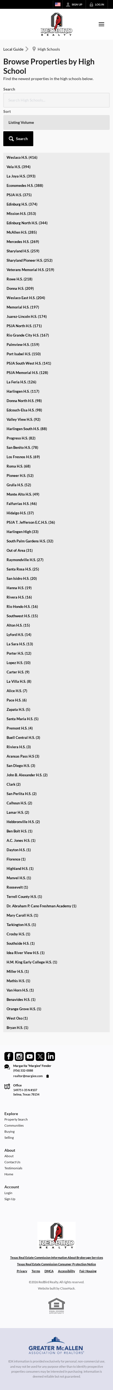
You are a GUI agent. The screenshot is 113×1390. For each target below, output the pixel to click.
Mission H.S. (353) (21, 213)
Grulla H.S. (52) (19, 485)
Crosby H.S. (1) (18, 934)
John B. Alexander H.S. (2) (27, 775)
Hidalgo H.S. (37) (20, 513)
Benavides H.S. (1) (21, 999)
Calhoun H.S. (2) (19, 803)
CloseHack (67, 1288)
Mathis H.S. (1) (18, 981)
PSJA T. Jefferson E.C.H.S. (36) (31, 522)
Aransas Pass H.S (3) (23, 756)
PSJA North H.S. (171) (24, 326)
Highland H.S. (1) (20, 868)
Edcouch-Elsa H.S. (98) (24, 410)
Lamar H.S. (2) (18, 812)
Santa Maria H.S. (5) (22, 719)
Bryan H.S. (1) (17, 1027)
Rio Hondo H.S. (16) (22, 606)
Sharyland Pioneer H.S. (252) (30, 260)
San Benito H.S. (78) (22, 447)
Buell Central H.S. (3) (23, 737)
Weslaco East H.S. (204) (26, 298)
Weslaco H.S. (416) (22, 157)
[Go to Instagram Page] (19, 1056)
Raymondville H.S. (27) (25, 560)
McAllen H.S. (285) (22, 232)
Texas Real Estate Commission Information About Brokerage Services (56, 1257)
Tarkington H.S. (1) (21, 924)
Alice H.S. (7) (17, 691)
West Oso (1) (17, 1018)
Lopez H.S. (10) (19, 662)
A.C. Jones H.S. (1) (21, 840)
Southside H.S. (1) (21, 943)
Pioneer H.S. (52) (20, 475)
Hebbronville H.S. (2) (23, 822)
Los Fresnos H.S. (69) (23, 457)
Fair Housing (88, 1271)
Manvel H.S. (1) (19, 878)
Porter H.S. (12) (19, 653)
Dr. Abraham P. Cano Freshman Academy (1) (41, 906)
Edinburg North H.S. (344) (27, 223)
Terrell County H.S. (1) (24, 896)
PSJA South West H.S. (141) (29, 363)
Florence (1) (16, 859)
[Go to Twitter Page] (40, 1056)
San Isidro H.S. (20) (22, 578)
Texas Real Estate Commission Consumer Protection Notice (56, 1264)
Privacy (22, 1271)
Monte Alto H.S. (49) (23, 494)
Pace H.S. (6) (17, 700)
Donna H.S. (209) (20, 288)
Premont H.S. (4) (20, 728)
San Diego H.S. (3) (21, 765)
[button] (18, 138)
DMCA (49, 1271)
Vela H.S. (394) (19, 167)
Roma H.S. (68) (19, 466)
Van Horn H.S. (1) (20, 990)
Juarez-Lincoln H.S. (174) (27, 316)
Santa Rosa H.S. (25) (23, 569)
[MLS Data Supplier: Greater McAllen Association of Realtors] (56, 1346)
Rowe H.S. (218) (19, 279)
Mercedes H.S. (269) (23, 241)
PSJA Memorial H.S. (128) (27, 372)
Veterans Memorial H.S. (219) (30, 269)
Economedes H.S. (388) (25, 185)
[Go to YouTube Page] (29, 1056)
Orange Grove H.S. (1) (24, 1009)
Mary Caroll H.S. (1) (22, 915)
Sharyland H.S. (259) (23, 251)
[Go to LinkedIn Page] (50, 1056)
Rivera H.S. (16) (19, 597)
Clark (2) (14, 784)
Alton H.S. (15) (18, 625)
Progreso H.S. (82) (21, 438)
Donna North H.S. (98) (24, 400)
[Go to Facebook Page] (8, 1056)
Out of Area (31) (20, 550)
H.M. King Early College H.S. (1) (32, 962)
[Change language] (58, 4)
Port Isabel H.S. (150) (24, 354)
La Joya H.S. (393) (21, 176)
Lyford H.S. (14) (19, 634)
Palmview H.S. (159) (23, 344)
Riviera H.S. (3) (19, 747)
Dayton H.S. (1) (19, 850)
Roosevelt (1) (17, 887)
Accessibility (66, 1271)
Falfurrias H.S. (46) (22, 503)
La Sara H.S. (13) (20, 644)
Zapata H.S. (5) (18, 709)
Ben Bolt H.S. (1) (19, 831)
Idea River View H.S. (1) (26, 953)
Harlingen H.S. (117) (23, 391)
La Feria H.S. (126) (21, 382)
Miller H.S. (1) (18, 971)
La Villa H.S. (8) (19, 681)
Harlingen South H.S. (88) (27, 429)
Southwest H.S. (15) (22, 616)
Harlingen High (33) (22, 531)
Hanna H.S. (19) (19, 588)
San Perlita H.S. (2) (22, 793)
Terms (36, 1271)
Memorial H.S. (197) (23, 307)
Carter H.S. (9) (18, 672)
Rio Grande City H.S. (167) (28, 335)
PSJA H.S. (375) (19, 195)
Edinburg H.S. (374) (22, 204)
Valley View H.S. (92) (23, 419)
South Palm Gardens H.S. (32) (30, 541)
